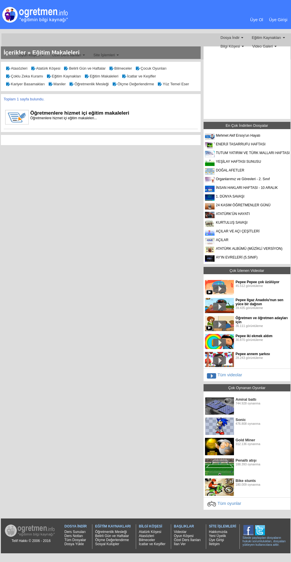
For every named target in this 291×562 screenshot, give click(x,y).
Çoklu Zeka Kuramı (24, 77)
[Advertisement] (144, 25)
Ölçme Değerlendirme (133, 85)
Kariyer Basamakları (25, 85)
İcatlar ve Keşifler (138, 77)
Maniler (57, 85)
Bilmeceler (120, 69)
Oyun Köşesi (29, 55)
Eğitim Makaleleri (101, 77)
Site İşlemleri (104, 55)
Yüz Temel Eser (173, 85)
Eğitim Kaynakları (266, 37)
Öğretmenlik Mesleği (89, 85)
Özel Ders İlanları (66, 55)
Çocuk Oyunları (151, 69)
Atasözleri (16, 69)
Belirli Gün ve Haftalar (84, 69)
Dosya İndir (230, 37)
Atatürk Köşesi (45, 69)
